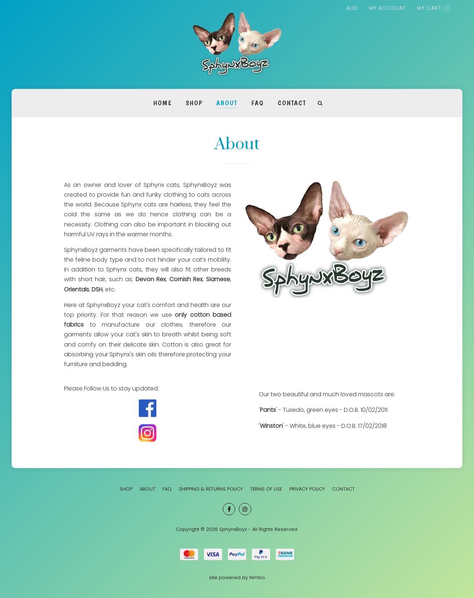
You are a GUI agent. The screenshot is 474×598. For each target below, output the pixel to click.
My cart (434, 8)
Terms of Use (266, 489)
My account (387, 8)
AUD (352, 8)
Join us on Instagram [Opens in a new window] (245, 509)
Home (162, 103)
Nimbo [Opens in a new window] (257, 577)
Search (320, 103)
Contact (292, 103)
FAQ (257, 103)
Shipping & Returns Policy (211, 489)
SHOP (194, 103)
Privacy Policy (307, 489)
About (226, 103)
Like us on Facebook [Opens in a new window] (229, 509)
